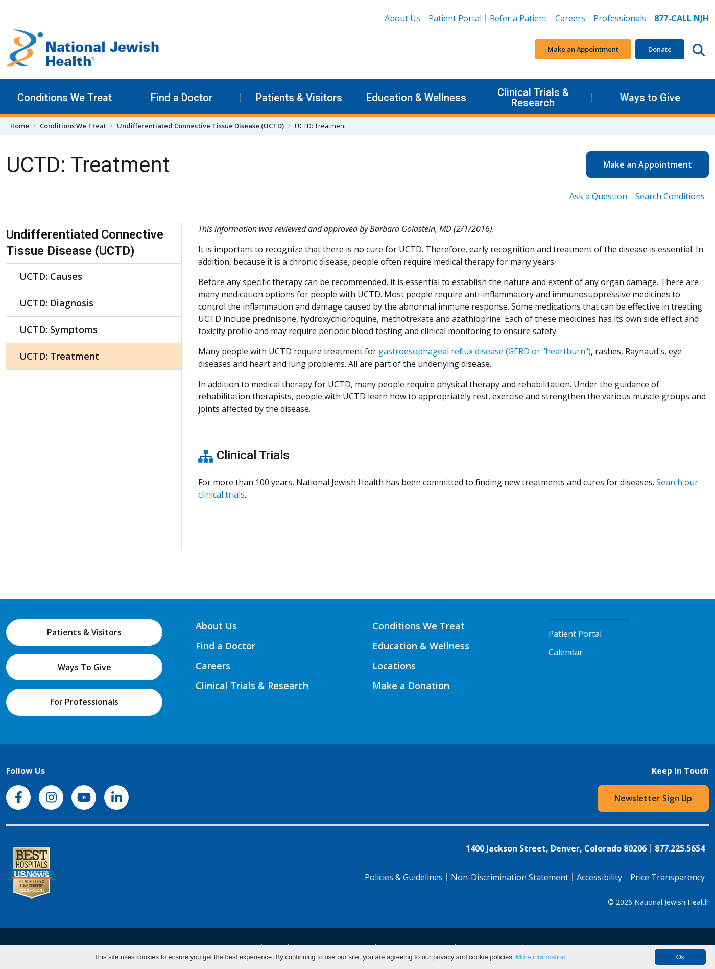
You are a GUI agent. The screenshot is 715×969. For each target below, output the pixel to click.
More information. (541, 957)
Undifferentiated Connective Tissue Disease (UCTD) (200, 125)
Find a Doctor (181, 97)
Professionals (619, 18)
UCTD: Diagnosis (56, 303)
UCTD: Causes (50, 276)
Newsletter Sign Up (653, 798)
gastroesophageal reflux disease (441, 351)
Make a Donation (410, 685)
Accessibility (599, 877)
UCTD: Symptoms (58, 329)
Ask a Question (598, 196)
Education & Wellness (416, 97)
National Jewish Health (671, 902)
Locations (394, 665)
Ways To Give (84, 667)
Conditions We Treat (64, 97)
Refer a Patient (518, 18)
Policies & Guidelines (404, 877)
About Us (402, 18)
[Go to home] (82, 49)
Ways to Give (650, 97)
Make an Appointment (582, 49)
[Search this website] (698, 49)
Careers (572, 18)
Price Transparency (667, 877)
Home (19, 125)
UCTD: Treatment (59, 356)
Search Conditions (670, 196)
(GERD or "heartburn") (547, 351)
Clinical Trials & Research (533, 97)
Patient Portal (455, 18)
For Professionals (84, 701)
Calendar (566, 652)
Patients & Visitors (299, 97)
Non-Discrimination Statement (509, 877)
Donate (660, 49)
